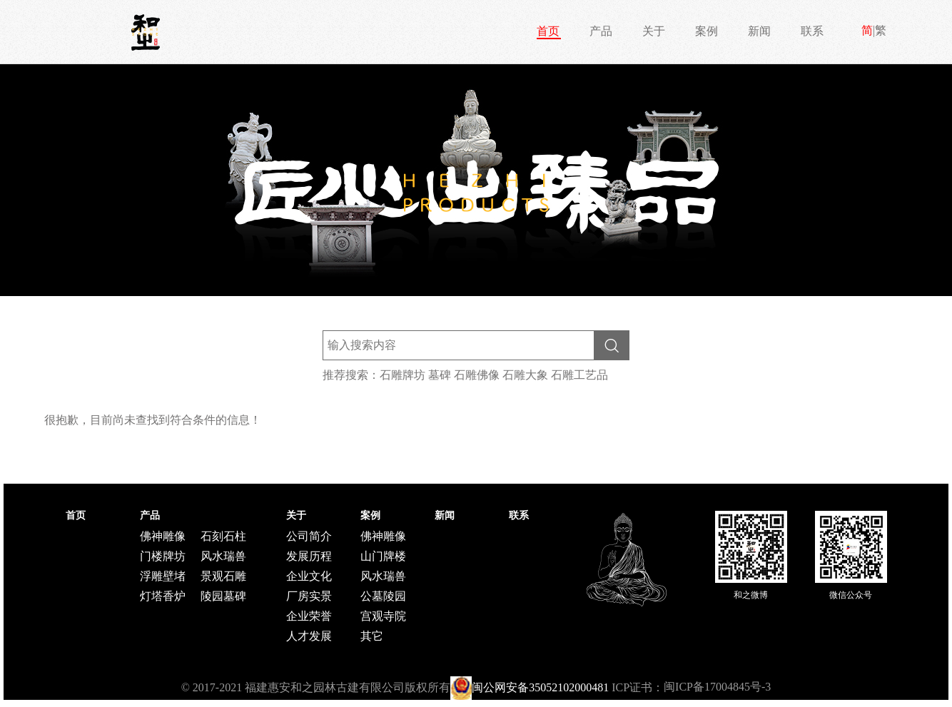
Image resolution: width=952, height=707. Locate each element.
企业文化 (309, 576)
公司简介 (309, 536)
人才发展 (309, 636)
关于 (653, 31)
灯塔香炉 (163, 596)
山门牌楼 (383, 556)
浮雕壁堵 (163, 576)
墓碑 (439, 375)
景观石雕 (223, 576)
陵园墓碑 (223, 596)
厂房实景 (309, 596)
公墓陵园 (383, 596)
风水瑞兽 (223, 556)
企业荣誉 (309, 616)
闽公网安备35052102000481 (540, 687)
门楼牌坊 (163, 556)
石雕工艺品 (579, 375)
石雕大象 (525, 375)
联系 (812, 31)
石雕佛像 (477, 375)
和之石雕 (145, 32)
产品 (600, 31)
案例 (706, 31)
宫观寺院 (383, 616)
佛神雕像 (163, 536)
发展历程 (309, 556)
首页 (548, 31)
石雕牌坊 (402, 375)
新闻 (759, 31)
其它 (371, 636)
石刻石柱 (223, 536)
